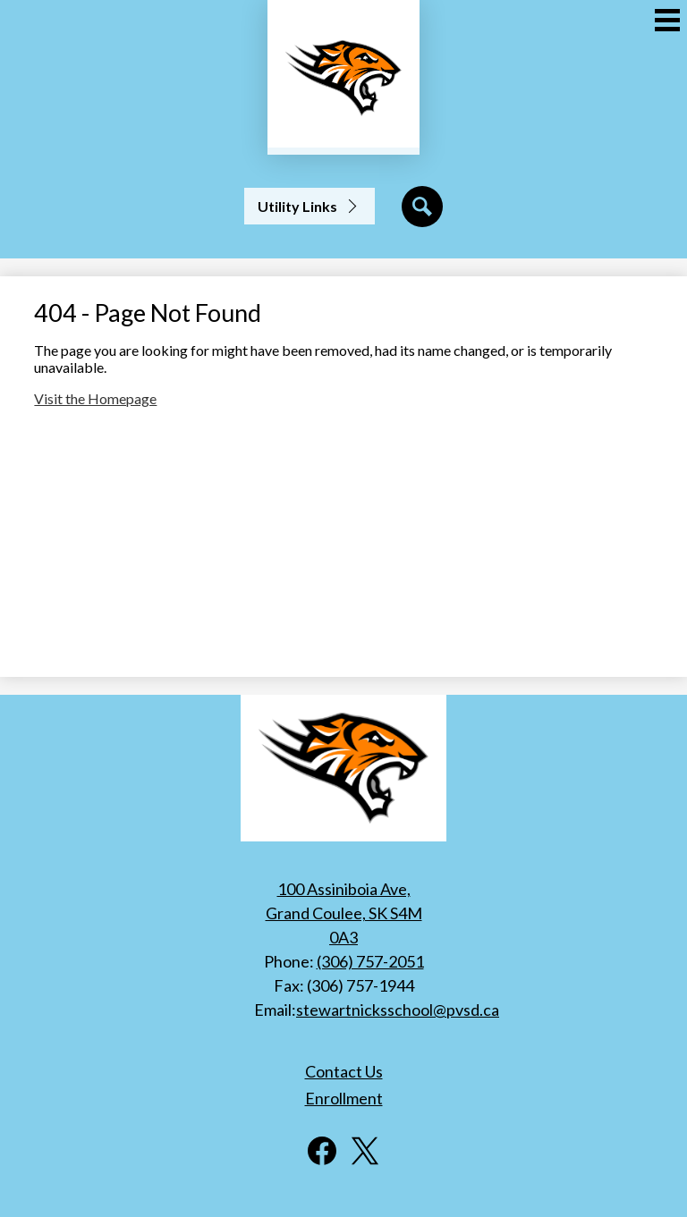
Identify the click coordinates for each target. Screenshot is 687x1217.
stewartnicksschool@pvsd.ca (397, 1009)
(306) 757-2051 (370, 961)
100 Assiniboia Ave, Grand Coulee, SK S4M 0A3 (344, 913)
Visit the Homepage (95, 398)
